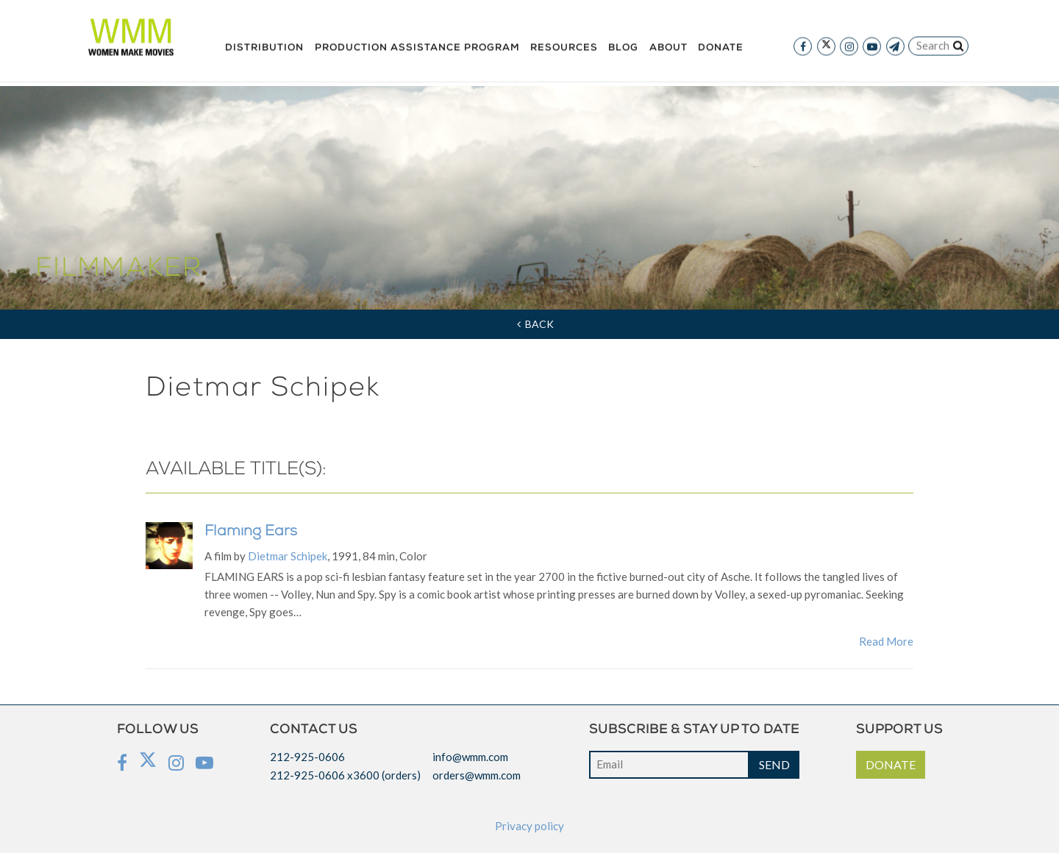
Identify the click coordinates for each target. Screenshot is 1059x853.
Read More (886, 641)
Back (535, 324)
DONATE (891, 764)
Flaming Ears (250, 532)
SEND (774, 764)
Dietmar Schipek (287, 556)
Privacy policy (529, 825)
